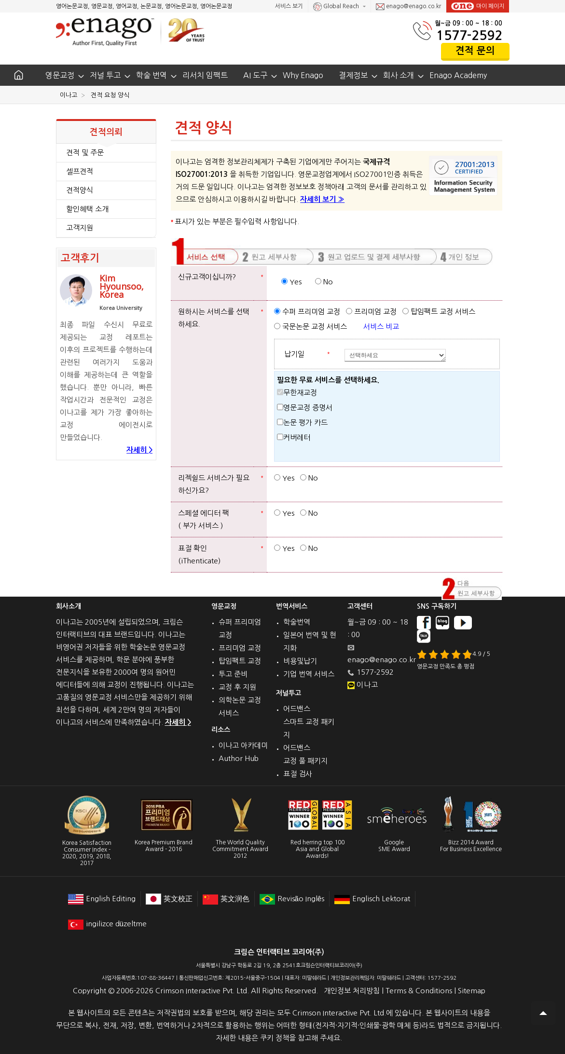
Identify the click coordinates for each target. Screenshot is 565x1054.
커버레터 (293, 437)
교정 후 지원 (237, 687)
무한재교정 (297, 392)
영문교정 (59, 75)
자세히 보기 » (322, 199)
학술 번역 (151, 75)
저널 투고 (105, 75)
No (324, 281)
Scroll (543, 1013)
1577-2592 (469, 35)
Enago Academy (458, 75)
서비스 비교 (381, 326)
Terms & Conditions (419, 990)
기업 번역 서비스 (308, 674)
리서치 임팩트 (205, 75)
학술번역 (296, 622)
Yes (291, 281)
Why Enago (303, 75)
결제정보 (353, 75)
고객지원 (79, 227)
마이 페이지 (477, 6)
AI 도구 (255, 75)
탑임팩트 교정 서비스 (438, 311)
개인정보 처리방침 (352, 990)
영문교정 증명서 (304, 407)
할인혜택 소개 (87, 209)
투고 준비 (233, 674)
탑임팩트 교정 (240, 661)
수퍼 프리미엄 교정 (307, 311)
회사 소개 (398, 75)
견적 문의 (475, 50)
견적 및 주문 (85, 152)
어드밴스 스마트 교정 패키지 (308, 721)
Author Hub (239, 758)
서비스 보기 (289, 6)
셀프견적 (79, 171)
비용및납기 (300, 661)
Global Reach (336, 6)
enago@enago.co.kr (408, 6)
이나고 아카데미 (243, 745)
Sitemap (471, 990)
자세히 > (139, 450)
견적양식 (79, 190)
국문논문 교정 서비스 (310, 326)
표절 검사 (297, 773)
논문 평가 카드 (302, 422)
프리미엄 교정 (371, 311)
